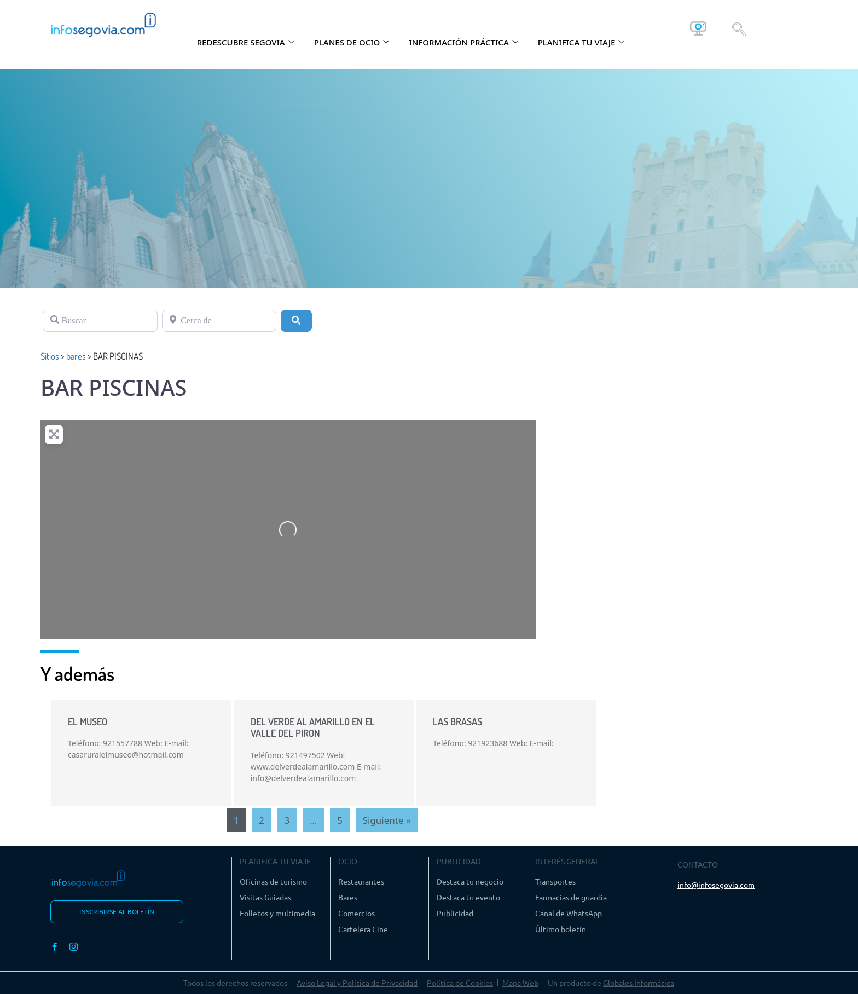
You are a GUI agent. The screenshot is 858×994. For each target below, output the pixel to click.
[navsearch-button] (739, 28)
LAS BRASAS (457, 721)
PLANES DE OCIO (352, 42)
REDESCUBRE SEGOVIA (245, 42)
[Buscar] (100, 321)
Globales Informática (638, 982)
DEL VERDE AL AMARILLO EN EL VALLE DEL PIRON (313, 727)
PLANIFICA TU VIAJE (581, 42)
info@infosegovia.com (716, 884)
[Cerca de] (219, 321)
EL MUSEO (87, 721)
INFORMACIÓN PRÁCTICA (463, 42)
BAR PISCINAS (113, 387)
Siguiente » (387, 820)
